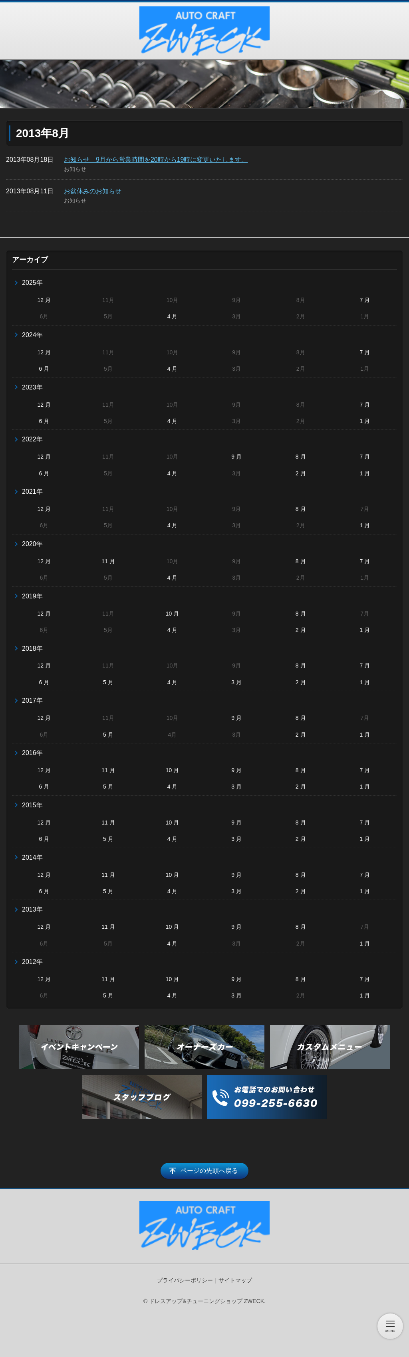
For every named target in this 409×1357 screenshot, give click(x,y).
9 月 (236, 456)
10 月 (172, 613)
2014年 (32, 857)
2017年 (32, 700)
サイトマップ (235, 1280)
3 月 (236, 682)
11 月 (108, 561)
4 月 (172, 316)
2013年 (32, 909)
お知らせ (75, 169)
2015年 (32, 805)
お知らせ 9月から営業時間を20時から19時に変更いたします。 (156, 159)
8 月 (301, 456)
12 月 (44, 300)
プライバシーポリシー (185, 1280)
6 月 (44, 369)
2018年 (32, 648)
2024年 (32, 335)
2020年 (32, 543)
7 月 (364, 300)
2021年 (32, 491)
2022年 (32, 439)
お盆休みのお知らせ (92, 191)
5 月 (108, 682)
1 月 (364, 421)
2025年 (32, 282)
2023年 (32, 387)
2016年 (32, 752)
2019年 (32, 596)
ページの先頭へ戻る (209, 1170)
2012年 (32, 961)
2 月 (301, 473)
